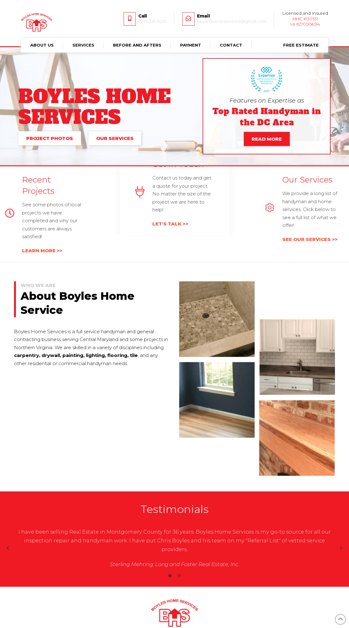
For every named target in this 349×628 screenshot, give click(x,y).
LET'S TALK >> (170, 176)
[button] (8, 548)
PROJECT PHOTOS (49, 138)
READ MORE (267, 139)
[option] (174, 548)
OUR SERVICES (115, 138)
